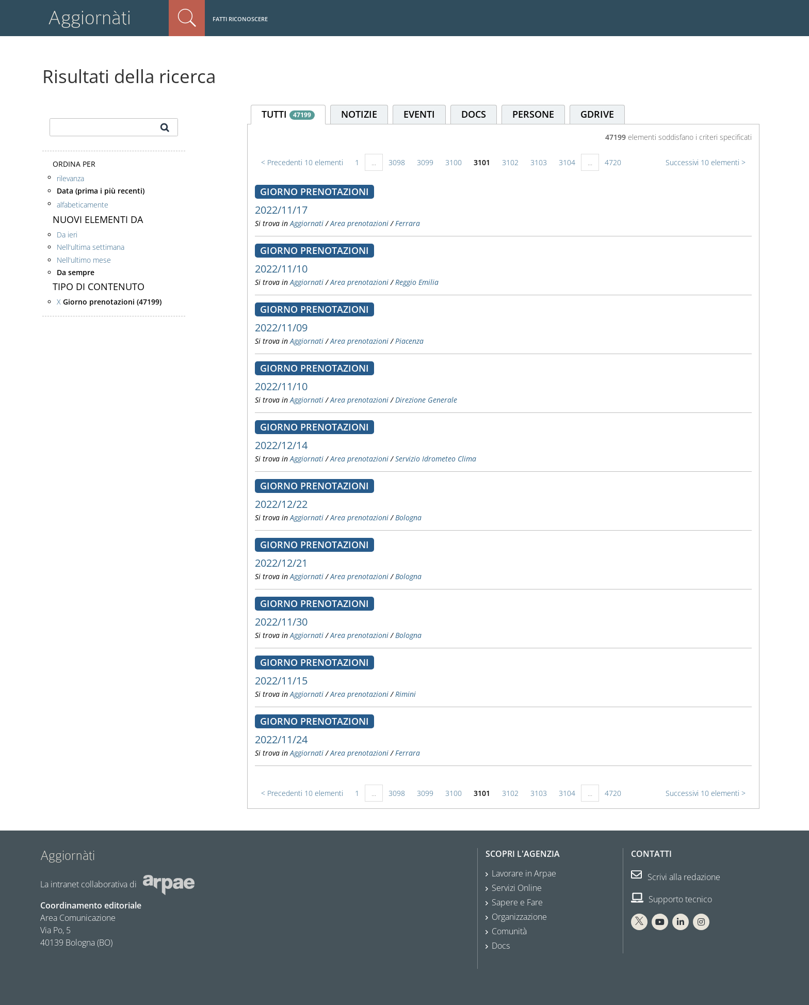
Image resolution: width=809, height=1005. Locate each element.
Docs (501, 945)
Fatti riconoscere (240, 19)
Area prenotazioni (359, 223)
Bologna (408, 517)
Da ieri (67, 235)
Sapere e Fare (517, 902)
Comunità (509, 931)
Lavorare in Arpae (524, 873)
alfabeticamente (82, 205)
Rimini (405, 694)
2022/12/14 (281, 445)
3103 (538, 162)
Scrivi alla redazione (675, 877)
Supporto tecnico (671, 899)
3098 (397, 162)
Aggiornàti (89, 18)
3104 (567, 162)
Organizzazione (519, 916)
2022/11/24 (281, 739)
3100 (453, 162)
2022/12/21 (281, 563)
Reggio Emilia (417, 282)
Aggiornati (306, 223)
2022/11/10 (281, 269)
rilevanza (70, 178)
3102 (510, 162)
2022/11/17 (281, 210)
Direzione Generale (426, 400)
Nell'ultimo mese (84, 260)
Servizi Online (517, 888)
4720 (613, 162)
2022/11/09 (281, 327)
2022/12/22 (281, 504)
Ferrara (407, 223)
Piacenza (409, 341)
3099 (425, 162)
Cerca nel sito (187, 18)
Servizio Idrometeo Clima (435, 459)
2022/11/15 (281, 681)
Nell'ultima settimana (90, 247)
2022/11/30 (281, 622)
